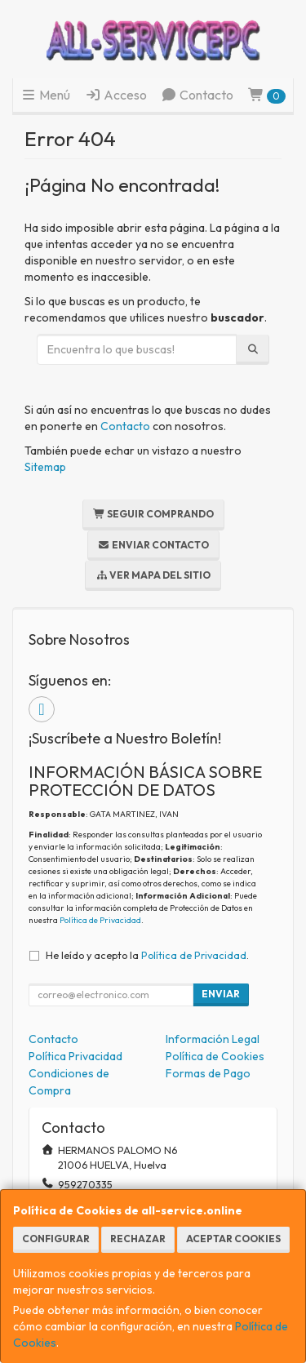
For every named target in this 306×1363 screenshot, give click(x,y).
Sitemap (45, 467)
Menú (45, 95)
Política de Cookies (215, 1056)
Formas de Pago (208, 1073)
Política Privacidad (75, 1056)
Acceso (116, 95)
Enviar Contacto (153, 545)
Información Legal (212, 1039)
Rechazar (138, 1238)
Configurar (56, 1238)
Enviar (221, 994)
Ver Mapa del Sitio (153, 575)
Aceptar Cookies (233, 1238)
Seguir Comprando (153, 514)
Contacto (197, 95)
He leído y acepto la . (147, 954)
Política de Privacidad (100, 920)
